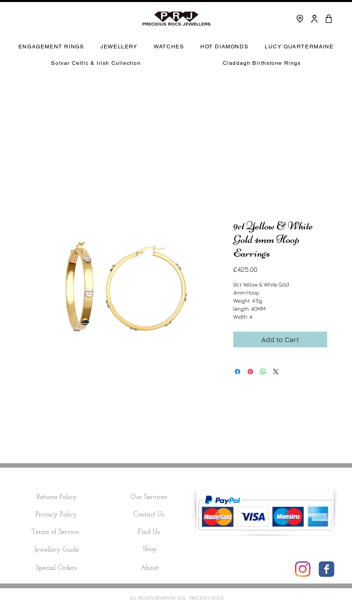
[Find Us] (149, 532)
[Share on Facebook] (238, 372)
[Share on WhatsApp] (263, 372)
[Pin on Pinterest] (250, 372)
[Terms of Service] (55, 532)
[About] (149, 568)
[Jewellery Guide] (56, 550)
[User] (314, 19)
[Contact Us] (149, 514)
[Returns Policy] (57, 497)
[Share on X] (276, 372)
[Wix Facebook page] (326, 569)
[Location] (300, 18)
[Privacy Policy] (56, 514)
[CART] (329, 18)
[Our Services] (149, 497)
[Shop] (150, 549)
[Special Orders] (56, 568)
